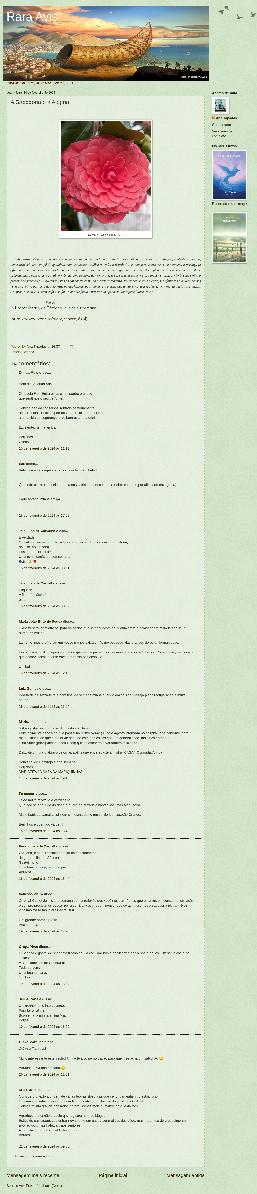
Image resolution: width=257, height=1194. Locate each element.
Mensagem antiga (185, 1175)
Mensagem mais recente (33, 1175)
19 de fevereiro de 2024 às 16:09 (44, 1027)
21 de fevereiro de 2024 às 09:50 (44, 1146)
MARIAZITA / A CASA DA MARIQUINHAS (50, 772)
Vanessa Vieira (31, 894)
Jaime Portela (30, 999)
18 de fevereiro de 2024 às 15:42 (44, 831)
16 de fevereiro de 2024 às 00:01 (44, 568)
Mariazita (26, 722)
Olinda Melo (28, 372)
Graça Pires (28, 947)
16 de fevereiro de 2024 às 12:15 (44, 673)
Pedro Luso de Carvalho (39, 846)
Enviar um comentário (32, 1156)
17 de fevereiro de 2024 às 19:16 (44, 778)
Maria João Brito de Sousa (40, 621)
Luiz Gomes (28, 688)
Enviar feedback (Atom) (44, 1186)
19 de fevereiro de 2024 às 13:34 (44, 984)
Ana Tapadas (226, 118)
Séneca (28, 352)
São (22, 464)
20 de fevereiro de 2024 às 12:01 (44, 1074)
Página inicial (113, 1175)
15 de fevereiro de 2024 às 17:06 (44, 515)
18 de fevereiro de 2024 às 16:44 (44, 879)
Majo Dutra (28, 1090)
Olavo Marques (31, 1042)
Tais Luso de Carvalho (37, 531)
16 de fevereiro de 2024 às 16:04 (44, 706)
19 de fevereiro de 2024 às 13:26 (44, 931)
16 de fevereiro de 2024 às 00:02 (44, 606)
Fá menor (26, 794)
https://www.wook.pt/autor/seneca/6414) (49, 319)
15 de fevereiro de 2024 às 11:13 (44, 448)
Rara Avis (32, 16)
